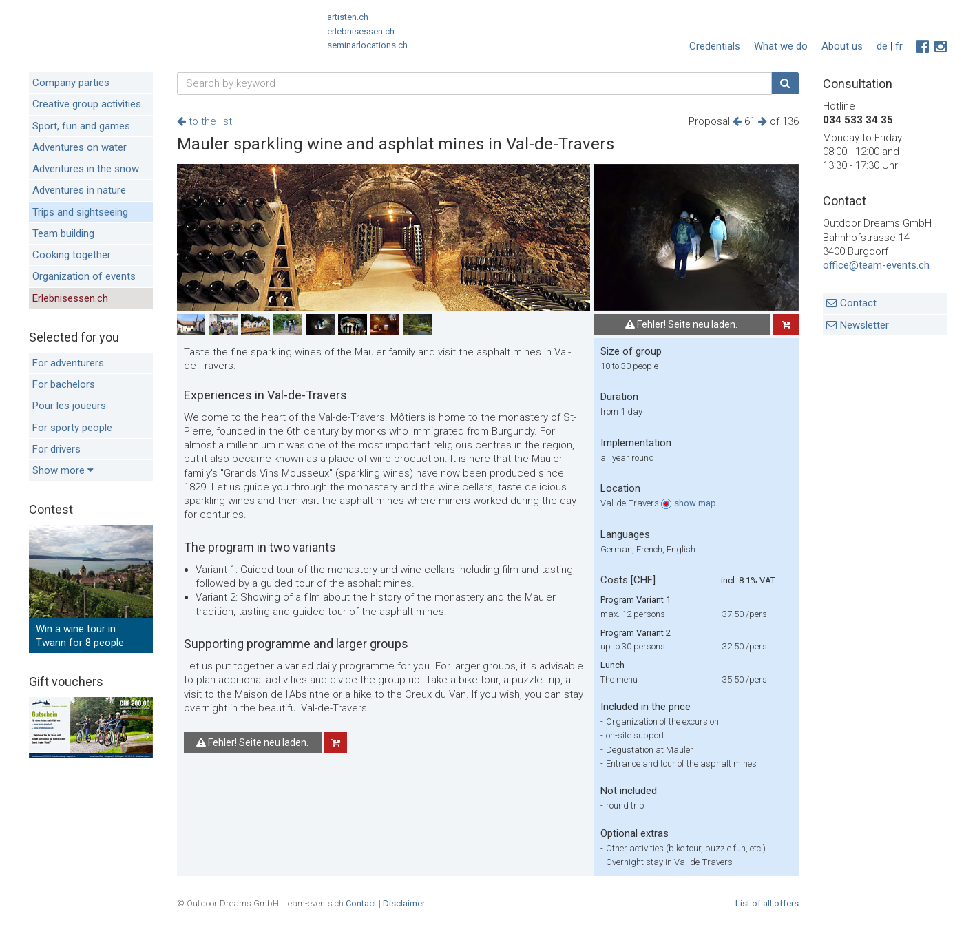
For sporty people (72, 428)
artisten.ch (347, 17)
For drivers (56, 449)
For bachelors (63, 384)
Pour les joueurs (69, 405)
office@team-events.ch (876, 265)
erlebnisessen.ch (361, 31)
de (882, 46)
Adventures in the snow (85, 169)
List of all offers (767, 903)
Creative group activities (86, 104)
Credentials (714, 46)
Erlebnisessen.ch (70, 298)
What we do (781, 46)
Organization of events (84, 276)
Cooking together (71, 255)
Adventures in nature (79, 190)
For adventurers (68, 363)
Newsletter (864, 325)
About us (842, 46)
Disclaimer (404, 903)
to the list (204, 121)
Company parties (70, 82)
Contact (858, 303)
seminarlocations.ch (367, 45)
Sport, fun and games (81, 126)
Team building (63, 233)
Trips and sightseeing (80, 212)
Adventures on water (79, 147)
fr (899, 46)
